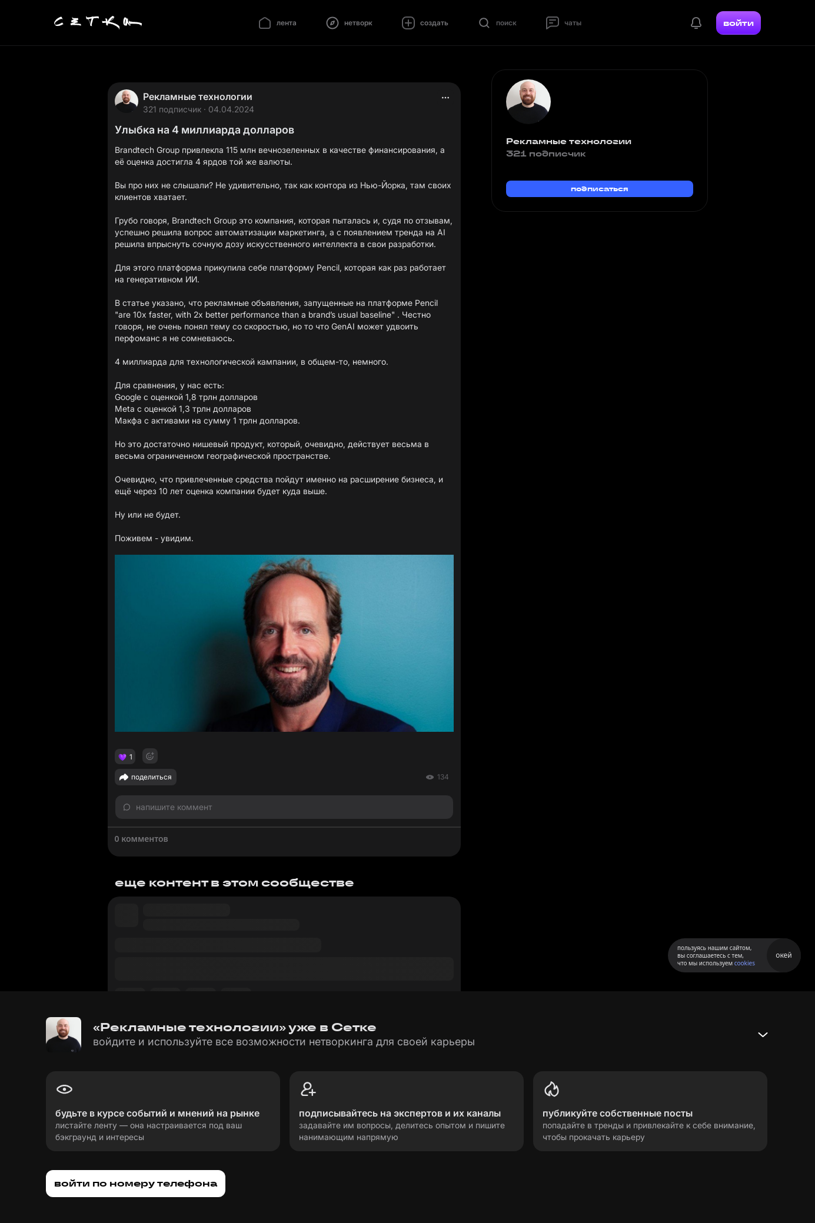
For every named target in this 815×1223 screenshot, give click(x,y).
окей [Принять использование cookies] (783, 955)
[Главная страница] (98, 23)
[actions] (445, 97)
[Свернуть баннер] (763, 1035)
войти (738, 23)
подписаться (599, 189)
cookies (744, 963)
